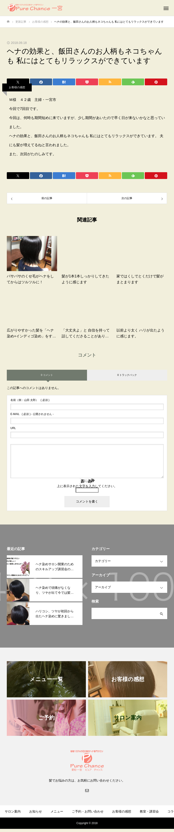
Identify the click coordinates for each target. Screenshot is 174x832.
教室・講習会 (149, 811)
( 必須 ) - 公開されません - (32, 414)
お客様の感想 (17, 87)
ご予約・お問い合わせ (88, 811)
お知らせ (35, 811)
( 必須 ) (29, 400)
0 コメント (47, 375)
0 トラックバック (127, 375)
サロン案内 (13, 811)
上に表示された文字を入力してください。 (87, 486)
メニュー (57, 811)
